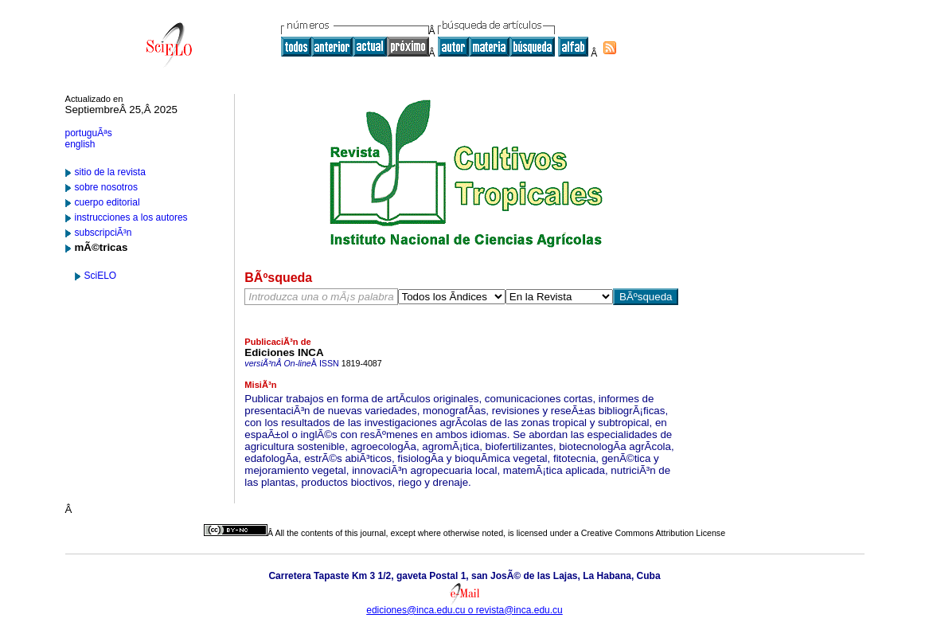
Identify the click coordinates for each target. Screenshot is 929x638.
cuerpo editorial (107, 202)
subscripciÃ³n (103, 232)
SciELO (100, 275)
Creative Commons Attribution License (653, 533)
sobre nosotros (106, 187)
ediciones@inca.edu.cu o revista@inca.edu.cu (464, 610)
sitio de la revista (110, 172)
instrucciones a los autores (131, 217)
